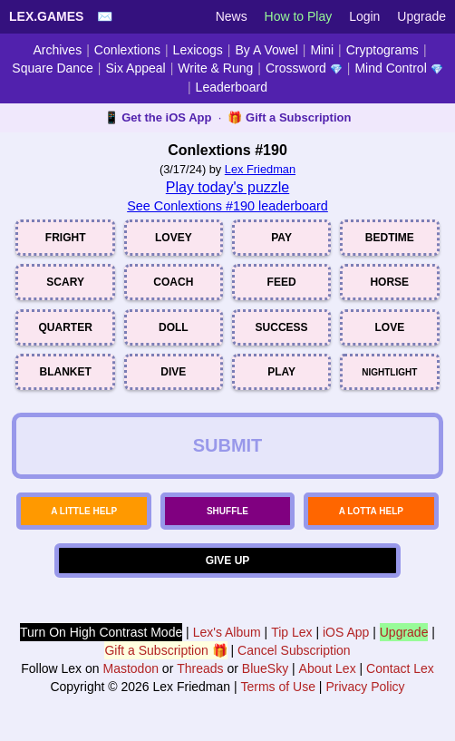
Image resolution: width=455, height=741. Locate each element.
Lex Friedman (260, 169)
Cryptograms (382, 50)
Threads (200, 668)
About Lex (327, 668)
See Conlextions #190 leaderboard (227, 206)
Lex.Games (46, 16)
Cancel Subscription (294, 650)
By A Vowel (267, 50)
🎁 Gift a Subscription (289, 117)
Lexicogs (198, 50)
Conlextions (127, 50)
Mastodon (130, 668)
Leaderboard (231, 87)
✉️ (104, 16)
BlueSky (265, 668)
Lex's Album (227, 632)
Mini (322, 50)
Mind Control (398, 68)
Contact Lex (400, 668)
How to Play (299, 16)
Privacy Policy (364, 686)
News (231, 16)
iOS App (346, 632)
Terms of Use (278, 686)
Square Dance (52, 68)
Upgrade (421, 16)
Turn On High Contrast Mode (101, 632)
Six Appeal (136, 68)
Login (364, 16)
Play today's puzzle (227, 187)
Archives (57, 50)
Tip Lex (291, 632)
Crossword (304, 68)
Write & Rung (215, 68)
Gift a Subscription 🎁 (165, 650)
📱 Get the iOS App (158, 117)
